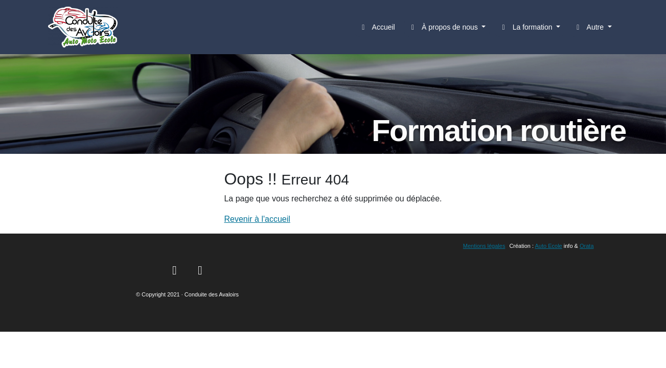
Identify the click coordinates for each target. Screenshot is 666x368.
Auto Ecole (548, 246)
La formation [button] (526, 27)
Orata (587, 246)
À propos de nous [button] (444, 27)
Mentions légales (484, 246)
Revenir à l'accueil (257, 219)
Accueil (377, 27)
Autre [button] (589, 27)
